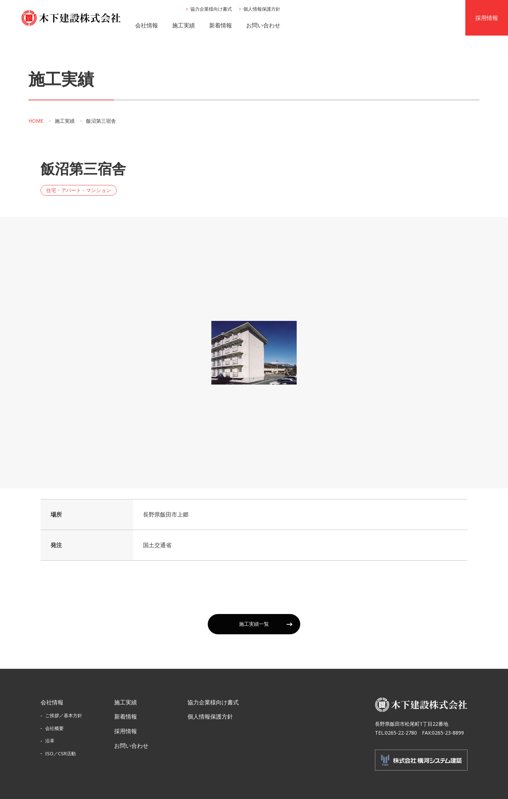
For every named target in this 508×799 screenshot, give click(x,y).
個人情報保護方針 (261, 9)
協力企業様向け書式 (211, 9)
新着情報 (220, 25)
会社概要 (54, 728)
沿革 (49, 740)
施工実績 (183, 25)
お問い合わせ (263, 25)
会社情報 (146, 25)
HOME (35, 121)
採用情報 (125, 731)
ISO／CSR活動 (60, 753)
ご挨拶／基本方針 (63, 715)
